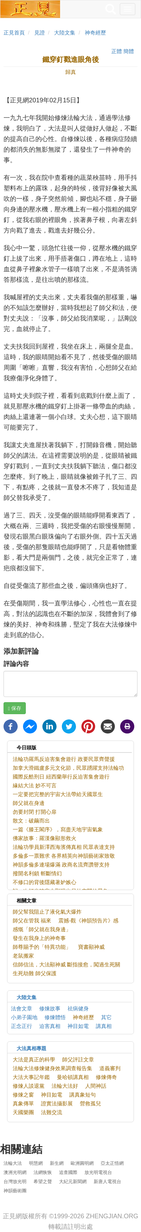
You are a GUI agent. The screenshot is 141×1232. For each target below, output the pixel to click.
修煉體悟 (55, 1017)
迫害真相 (49, 1026)
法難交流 (51, 1112)
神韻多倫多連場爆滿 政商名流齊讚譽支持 (61, 865)
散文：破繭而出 (31, 821)
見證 (39, 33)
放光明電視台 (98, 1172)
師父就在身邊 (29, 803)
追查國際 (68, 1172)
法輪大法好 (65, 1086)
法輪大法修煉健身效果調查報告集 (52, 1068)
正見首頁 (14, 33)
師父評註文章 (78, 1059)
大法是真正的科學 (34, 1059)
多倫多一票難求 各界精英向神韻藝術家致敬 (64, 856)
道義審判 (110, 1068)
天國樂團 (23, 1112)
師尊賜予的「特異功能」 (42, 947)
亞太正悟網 (112, 1163)
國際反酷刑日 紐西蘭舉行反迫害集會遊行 (61, 777)
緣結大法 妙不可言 (35, 785)
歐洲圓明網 (82, 1163)
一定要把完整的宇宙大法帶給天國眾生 (58, 794)
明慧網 (36, 1163)
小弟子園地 (24, 1017)
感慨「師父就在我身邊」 (42, 929)
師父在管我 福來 (32, 920)
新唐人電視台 (107, 1181)
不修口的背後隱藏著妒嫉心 (44, 882)
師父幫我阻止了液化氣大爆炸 (47, 912)
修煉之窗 (23, 1095)
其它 (106, 1017)
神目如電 (78, 1026)
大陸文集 (64, 33)
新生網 (57, 1163)
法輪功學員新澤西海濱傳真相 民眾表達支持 (64, 847)
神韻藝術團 (15, 1190)
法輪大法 (13, 1163)
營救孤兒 (90, 1103)
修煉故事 (49, 1008)
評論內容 (16, 663)
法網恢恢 (43, 1172)
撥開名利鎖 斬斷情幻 (37, 873)
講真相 (104, 1026)
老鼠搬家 (23, 956)
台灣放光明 (15, 1181)
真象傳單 (23, 1103)
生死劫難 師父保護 (35, 973)
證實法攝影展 (57, 1103)
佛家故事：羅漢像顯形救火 (44, 838)
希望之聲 (43, 1181)
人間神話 (95, 1086)
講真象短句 (82, 1095)
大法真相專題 (31, 1048)
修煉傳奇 (106, 1077)
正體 (116, 51)
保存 (14, 708)
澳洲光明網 (15, 1172)
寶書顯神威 (91, 947)
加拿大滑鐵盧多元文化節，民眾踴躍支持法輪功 (68, 768)
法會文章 (21, 1008)
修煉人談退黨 (29, 1086)
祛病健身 (78, 1008)
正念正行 (21, 1026)
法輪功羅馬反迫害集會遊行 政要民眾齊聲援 (64, 759)
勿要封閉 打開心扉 (35, 812)
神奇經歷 (95, 33)
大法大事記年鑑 (31, 1077)
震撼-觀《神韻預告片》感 (88, 920)
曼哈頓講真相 (73, 1077)
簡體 (128, 51)
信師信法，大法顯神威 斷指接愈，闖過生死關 (66, 964)
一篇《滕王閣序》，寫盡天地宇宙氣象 (58, 829)
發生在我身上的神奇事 (39, 938)
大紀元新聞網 (73, 1181)
